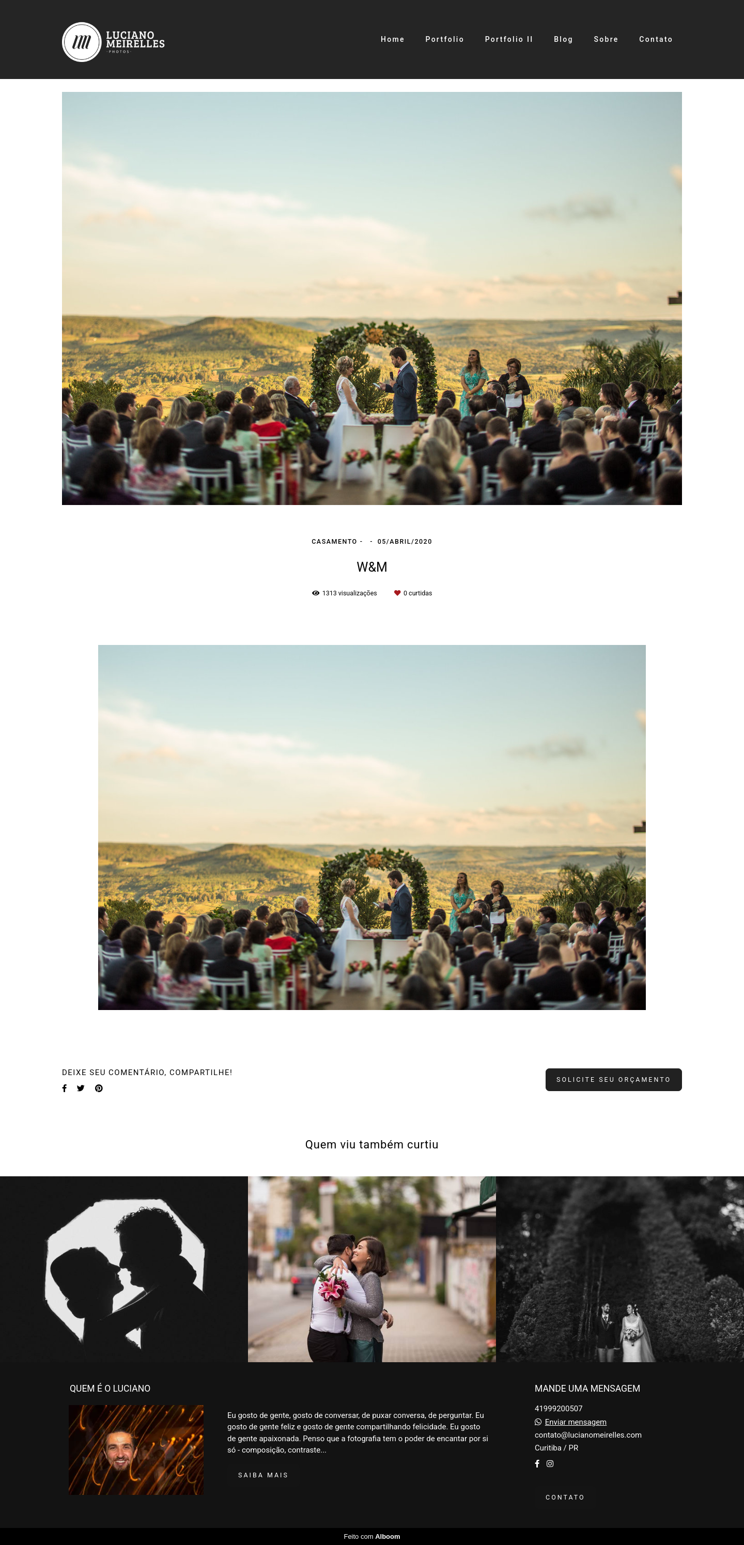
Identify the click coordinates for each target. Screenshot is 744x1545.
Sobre (606, 39)
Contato (656, 39)
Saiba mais (263, 1475)
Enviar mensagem (576, 1422)
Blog (564, 39)
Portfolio (444, 39)
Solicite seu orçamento (613, 1079)
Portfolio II (509, 39)
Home (393, 39)
